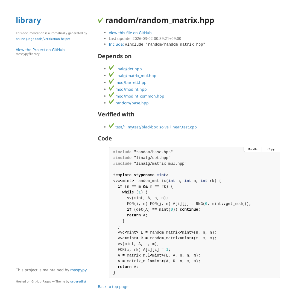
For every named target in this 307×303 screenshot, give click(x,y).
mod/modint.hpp (128, 89)
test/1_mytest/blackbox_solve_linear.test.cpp (153, 127)
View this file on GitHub (130, 32)
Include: (157, 44)
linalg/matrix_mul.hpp (132, 75)
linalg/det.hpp (125, 68)
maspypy (78, 269)
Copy (270, 149)
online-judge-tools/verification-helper (43, 39)
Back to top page (113, 286)
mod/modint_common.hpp (136, 96)
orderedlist (78, 281)
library (28, 20)
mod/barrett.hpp (128, 82)
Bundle (253, 149)
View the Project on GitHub (54, 51)
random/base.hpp (129, 102)
